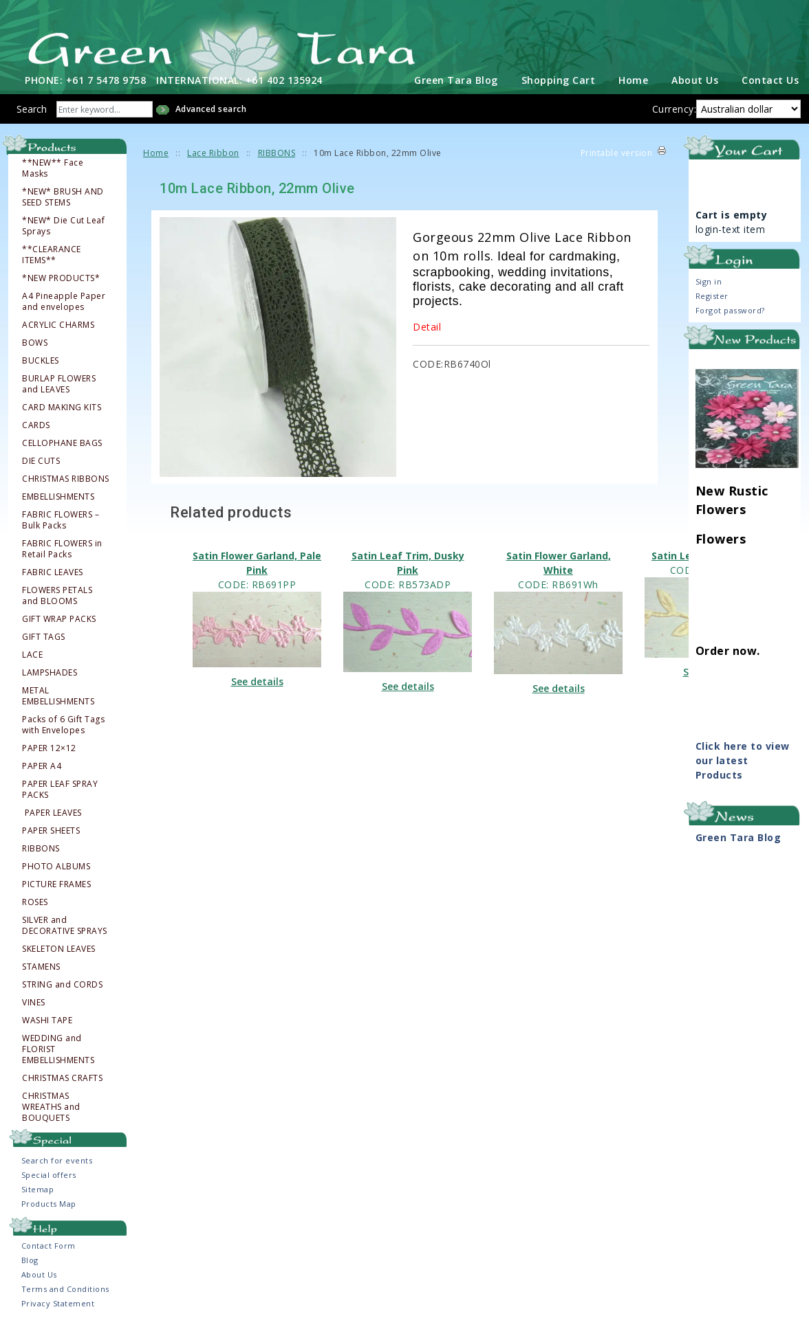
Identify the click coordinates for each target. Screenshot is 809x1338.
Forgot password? (730, 320)
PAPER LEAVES (53, 821)
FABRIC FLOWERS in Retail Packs (62, 558)
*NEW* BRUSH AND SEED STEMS (63, 206)
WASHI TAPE (47, 1029)
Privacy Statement (58, 1312)
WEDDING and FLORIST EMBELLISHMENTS (58, 1058)
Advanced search (211, 118)
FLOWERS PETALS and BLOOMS (57, 605)
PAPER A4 (41, 775)
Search (32, 117)
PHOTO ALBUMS (56, 875)
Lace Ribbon (213, 162)
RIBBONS (41, 857)
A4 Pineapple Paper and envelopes (63, 311)
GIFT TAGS (43, 645)
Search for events (57, 1169)
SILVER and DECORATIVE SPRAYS (64, 935)
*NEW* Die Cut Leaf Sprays (63, 235)
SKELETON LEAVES (59, 957)
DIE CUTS (41, 470)
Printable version (617, 162)
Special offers (48, 1184)
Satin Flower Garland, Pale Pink (257, 572)
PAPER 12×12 (49, 757)
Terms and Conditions (65, 1298)
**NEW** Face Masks (52, 177)
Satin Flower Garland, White (558, 572)
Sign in (708, 291)
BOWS (34, 351)
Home (633, 89)
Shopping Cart (558, 89)
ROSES (35, 911)
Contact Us (770, 89)
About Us (694, 89)
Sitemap (37, 1198)
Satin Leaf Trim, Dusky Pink (408, 572)
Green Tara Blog (456, 89)
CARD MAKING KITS (61, 416)
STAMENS (41, 975)
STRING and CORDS (62, 993)
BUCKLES (40, 369)
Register (712, 305)
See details (257, 691)
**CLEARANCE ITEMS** (51, 264)
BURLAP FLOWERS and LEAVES (59, 393)
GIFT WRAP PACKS (59, 628)
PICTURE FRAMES (56, 893)
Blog (30, 1269)
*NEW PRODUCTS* (61, 287)
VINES (33, 1011)
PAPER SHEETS (51, 839)
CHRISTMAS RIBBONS (65, 487)
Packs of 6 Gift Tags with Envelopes (63, 734)
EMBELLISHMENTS (58, 505)
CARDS (36, 434)
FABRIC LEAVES (52, 581)
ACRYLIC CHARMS (58, 333)
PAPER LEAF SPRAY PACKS (60, 799)
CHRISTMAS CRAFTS (62, 1087)
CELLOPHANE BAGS (62, 452)
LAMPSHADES (49, 681)
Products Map (48, 1212)
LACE (32, 663)
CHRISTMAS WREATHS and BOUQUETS (51, 1116)
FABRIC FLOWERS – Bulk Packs (60, 529)
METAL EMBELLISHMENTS (58, 705)
